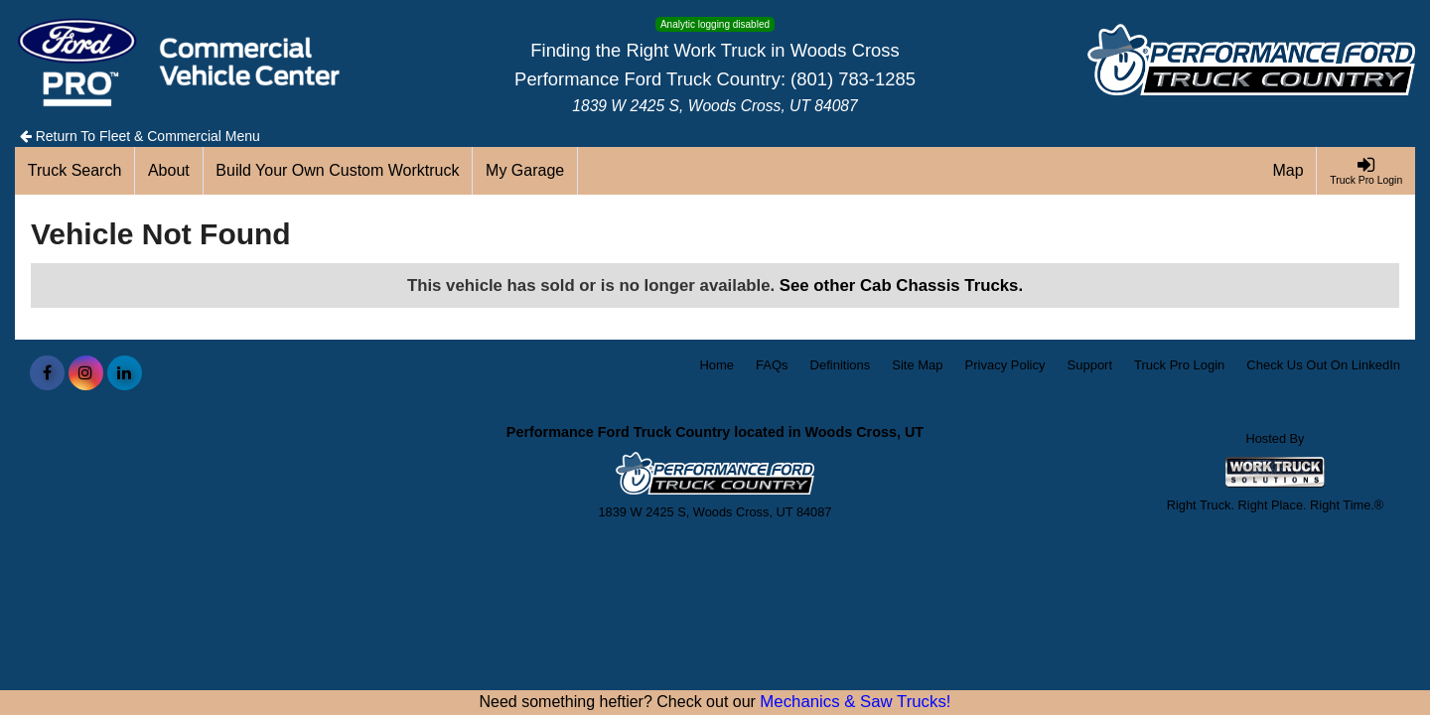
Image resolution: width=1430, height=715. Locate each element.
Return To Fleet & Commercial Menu (140, 136)
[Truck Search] (75, 171)
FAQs (772, 365)
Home (716, 365)
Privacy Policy (1005, 365)
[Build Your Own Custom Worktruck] (339, 171)
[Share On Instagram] (86, 373)
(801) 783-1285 (853, 79)
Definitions (840, 365)
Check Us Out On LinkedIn (1323, 365)
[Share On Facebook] (47, 373)
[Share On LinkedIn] (124, 373)
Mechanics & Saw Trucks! (855, 701)
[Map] (1289, 171)
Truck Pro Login (1179, 365)
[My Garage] (525, 171)
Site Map (917, 365)
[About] (169, 171)
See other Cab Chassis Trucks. (901, 285)
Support (1090, 365)
